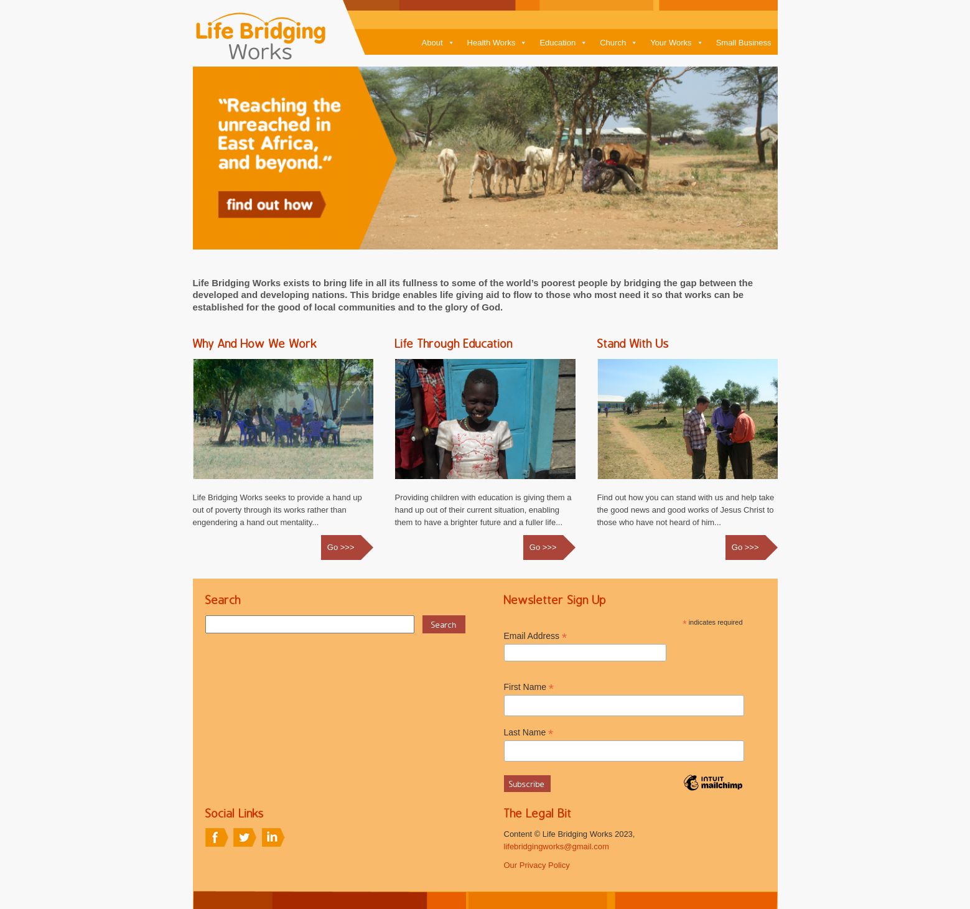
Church (619, 42)
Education (563, 42)
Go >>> (341, 547)
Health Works (497, 42)
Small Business (744, 42)
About (438, 42)
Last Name (529, 733)
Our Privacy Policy (537, 865)
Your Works (676, 42)
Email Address (535, 636)
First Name (529, 687)
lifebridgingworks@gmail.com (556, 846)
